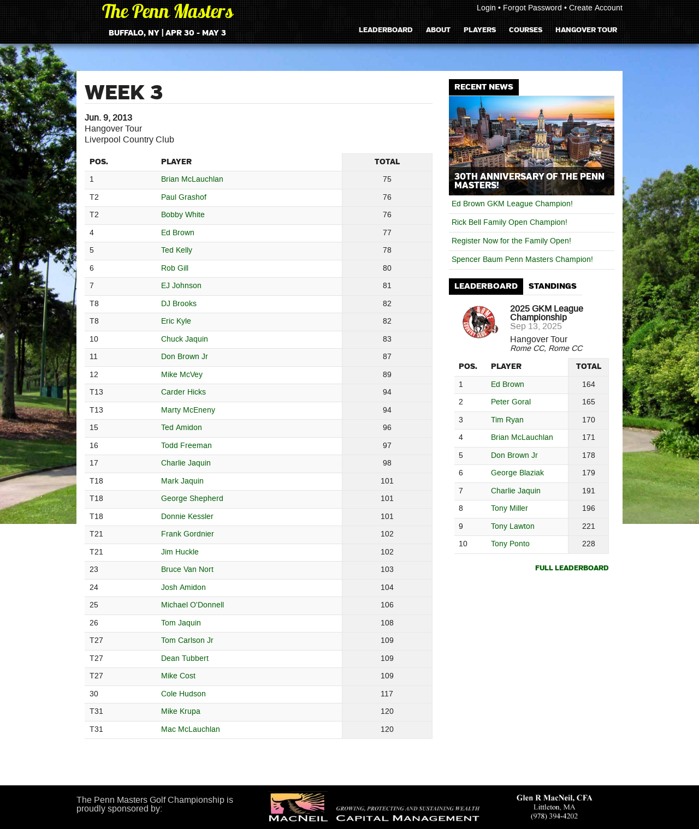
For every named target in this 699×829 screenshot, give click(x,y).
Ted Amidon (181, 428)
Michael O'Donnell (192, 605)
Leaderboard (386, 29)
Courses (525, 29)
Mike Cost (178, 676)
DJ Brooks (179, 304)
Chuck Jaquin (184, 339)
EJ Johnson (181, 286)
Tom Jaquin (181, 623)
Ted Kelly (176, 250)
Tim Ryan (507, 420)
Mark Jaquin (182, 481)
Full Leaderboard (572, 568)
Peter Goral (511, 402)
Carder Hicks (183, 392)
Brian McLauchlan (192, 179)
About (438, 29)
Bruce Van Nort (187, 570)
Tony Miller (509, 508)
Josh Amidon (183, 588)
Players (480, 29)
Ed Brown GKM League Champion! (512, 204)
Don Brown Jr (184, 357)
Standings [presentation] (553, 286)
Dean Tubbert (185, 659)
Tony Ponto (510, 544)
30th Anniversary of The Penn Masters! (529, 181)
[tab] (486, 286)
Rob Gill (174, 268)
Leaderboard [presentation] (486, 286)
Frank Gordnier (187, 534)
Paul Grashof (183, 197)
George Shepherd (192, 499)
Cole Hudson (183, 694)
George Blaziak (517, 473)
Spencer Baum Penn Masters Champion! (522, 260)
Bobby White (183, 215)
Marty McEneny (188, 410)
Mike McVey (182, 375)
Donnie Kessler (187, 517)
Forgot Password (532, 8)
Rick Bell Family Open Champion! (509, 222)
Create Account (596, 8)
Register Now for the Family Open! (511, 241)
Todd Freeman (186, 446)
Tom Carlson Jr (187, 641)
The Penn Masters (167, 13)
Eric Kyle (176, 321)
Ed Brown (177, 233)
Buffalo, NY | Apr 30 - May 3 (167, 33)
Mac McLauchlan (190, 729)
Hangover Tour (586, 29)
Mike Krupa (180, 711)
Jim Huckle (180, 552)
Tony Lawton (513, 526)
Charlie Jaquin (186, 463)
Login (486, 8)
